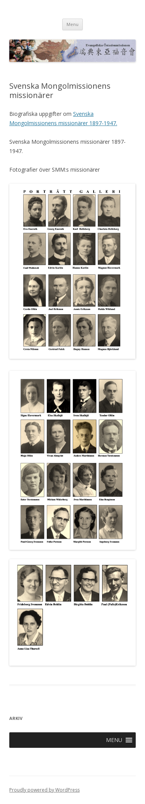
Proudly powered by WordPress (44, 790)
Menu (72, 24)
